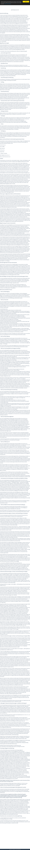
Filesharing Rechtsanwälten (6, 822)
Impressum (10, 849)
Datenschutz (14, 849)
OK (25, 1)
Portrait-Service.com (18, 849)
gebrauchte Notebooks (20, 821)
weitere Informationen (11, 3)
